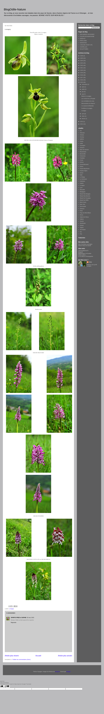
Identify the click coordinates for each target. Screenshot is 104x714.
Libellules (82, 181)
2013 (81, 121)
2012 (81, 124)
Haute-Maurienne (84, 168)
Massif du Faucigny (85, 198)
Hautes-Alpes (83, 170)
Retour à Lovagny (86, 96)
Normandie (83, 206)
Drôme (82, 162)
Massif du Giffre (84, 200)
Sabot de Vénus (84, 217)
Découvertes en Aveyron (88, 103)
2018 (81, 75)
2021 (81, 68)
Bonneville (83, 154)
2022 (81, 65)
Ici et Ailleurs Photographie (85, 256)
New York (82, 204)
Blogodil (80, 252)
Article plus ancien (65, 656)
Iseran (81, 172)
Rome (81, 215)
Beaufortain (83, 151)
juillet (83, 89)
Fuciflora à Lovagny (86, 108)
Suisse (82, 225)
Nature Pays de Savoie (84, 245)
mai (83, 94)
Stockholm (83, 223)
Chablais (82, 158)
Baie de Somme (84, 149)
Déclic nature (82, 255)
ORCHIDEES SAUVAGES (87, 34)
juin (83, 91)
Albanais (82, 132)
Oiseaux (82, 208)
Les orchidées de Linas (87, 101)
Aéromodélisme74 (83, 250)
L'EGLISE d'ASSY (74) (86, 45)
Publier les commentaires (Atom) (22, 659)
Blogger (68, 671)
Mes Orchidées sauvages (85, 244)
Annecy (82, 137)
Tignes (82, 227)
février (84, 118)
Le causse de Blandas (87, 106)
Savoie (82, 221)
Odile (90, 262)
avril (83, 113)
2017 (81, 77)
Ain (81, 130)
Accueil (38, 656)
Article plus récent (12, 656)
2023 (81, 63)
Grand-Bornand (84, 164)
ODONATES (83, 42)
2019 (81, 72)
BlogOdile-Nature (15, 9)
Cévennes (82, 156)
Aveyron (82, 147)
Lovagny (11, 608)
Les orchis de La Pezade (88, 98)
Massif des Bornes (85, 196)
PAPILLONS (83, 40)
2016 (81, 80)
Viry (81, 234)
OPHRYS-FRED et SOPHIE (18, 617)
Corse (81, 160)
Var (81, 231)
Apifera (82, 139)
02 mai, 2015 (30, 617)
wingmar (57, 671)
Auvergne (82, 145)
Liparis (81, 183)
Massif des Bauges (85, 194)
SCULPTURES (84, 49)
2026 (81, 55)
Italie (81, 175)
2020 (81, 70)
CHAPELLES (83, 47)
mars (83, 116)
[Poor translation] (7, 686)
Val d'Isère (83, 229)
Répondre (13, 622)
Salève (82, 219)
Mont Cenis (83, 202)
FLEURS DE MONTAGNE (87, 36)
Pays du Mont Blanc (85, 213)
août (83, 87)
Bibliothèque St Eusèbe (84, 253)
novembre (85, 84)
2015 (81, 82)
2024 (81, 60)
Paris (81, 210)
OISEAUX (82, 38)
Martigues (82, 191)
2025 (81, 58)
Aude (81, 143)
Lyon (81, 187)
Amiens (82, 135)
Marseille (82, 189)
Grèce (81, 166)
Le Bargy (82, 177)
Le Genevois (83, 179)
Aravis (81, 141)
